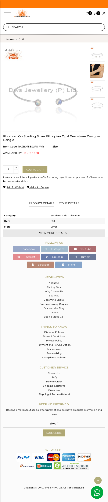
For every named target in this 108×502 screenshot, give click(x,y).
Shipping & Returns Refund (54, 394)
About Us (54, 282)
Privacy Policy (54, 340)
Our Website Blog (54, 308)
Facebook (26, 249)
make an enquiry (38, 187)
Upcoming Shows (54, 299)
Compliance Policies (54, 357)
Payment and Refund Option (54, 344)
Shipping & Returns (54, 385)
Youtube (82, 249)
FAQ (54, 377)
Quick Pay (54, 390)
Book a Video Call (54, 316)
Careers (54, 312)
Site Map (54, 295)
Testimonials (54, 349)
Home (10, 39)
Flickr (68, 264)
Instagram (54, 249)
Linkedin (54, 256)
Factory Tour (54, 287)
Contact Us (54, 373)
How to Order (54, 381)
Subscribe (54, 432)
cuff (21, 39)
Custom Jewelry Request (54, 304)
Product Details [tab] (41, 203)
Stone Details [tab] (69, 203)
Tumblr (82, 256)
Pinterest (26, 256)
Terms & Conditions (54, 336)
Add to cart (35, 169)
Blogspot (40, 264)
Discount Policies (54, 332)
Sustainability (54, 353)
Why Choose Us (54, 291)
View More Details (54, 233)
